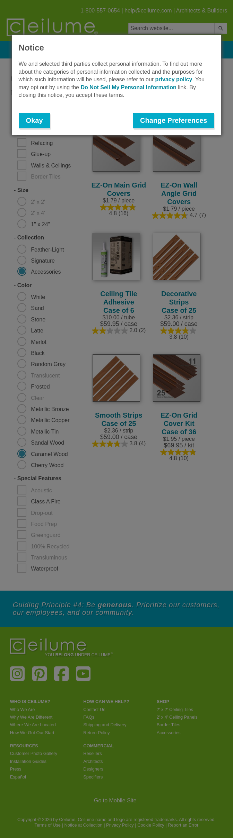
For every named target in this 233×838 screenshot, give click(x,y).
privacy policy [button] (173, 79)
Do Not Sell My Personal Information (128, 87)
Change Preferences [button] (173, 120)
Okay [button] (34, 120)
